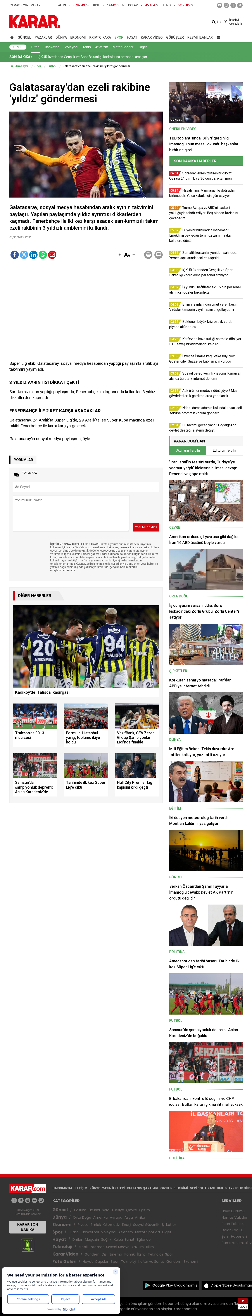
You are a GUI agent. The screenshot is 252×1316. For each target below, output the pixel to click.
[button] (119, 255)
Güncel (24, 37)
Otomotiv (111, 1224)
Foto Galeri (64, 1261)
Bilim (150, 1246)
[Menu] (217, 37)
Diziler (77, 1239)
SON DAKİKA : (20, 57)
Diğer (143, 47)
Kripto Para (100, 37)
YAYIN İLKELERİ (113, 1188)
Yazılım (138, 1246)
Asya (128, 1217)
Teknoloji (62, 1247)
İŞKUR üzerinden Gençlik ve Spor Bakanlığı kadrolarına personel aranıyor (92, 57)
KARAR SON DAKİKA (27, 1227)
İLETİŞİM (80, 1188)
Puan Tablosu (232, 1223)
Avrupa (116, 1217)
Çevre (131, 1210)
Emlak (96, 1224)
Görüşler (175, 37)
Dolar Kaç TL (232, 1230)
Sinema (115, 1254)
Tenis (87, 47)
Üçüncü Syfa (98, 1210)
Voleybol (71, 47)
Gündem (92, 1254)
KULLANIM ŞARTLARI (142, 1188)
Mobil (83, 1246)
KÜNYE (95, 1188)
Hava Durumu (233, 1211)
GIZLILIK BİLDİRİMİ (174, 1188)
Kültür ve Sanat (151, 1261)
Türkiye (118, 1210)
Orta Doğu (82, 1217)
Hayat (132, 37)
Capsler (102, 1261)
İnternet (97, 1246)
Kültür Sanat (124, 1239)
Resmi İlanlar (200, 37)
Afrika (140, 1217)
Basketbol (52, 47)
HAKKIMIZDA (62, 1188)
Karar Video (152, 37)
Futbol (35, 47)
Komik (129, 1254)
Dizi (104, 1254)
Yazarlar (43, 37)
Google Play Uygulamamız (174, 1285)
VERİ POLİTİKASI (202, 1188)
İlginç (141, 1254)
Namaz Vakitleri (234, 1217)
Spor (118, 37)
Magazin (92, 1239)
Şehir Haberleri (234, 1236)
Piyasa (83, 1224)
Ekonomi (78, 37)
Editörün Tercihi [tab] (224, 450)
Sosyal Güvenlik (146, 1224)
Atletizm (101, 47)
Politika (80, 1210)
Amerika (100, 1217)
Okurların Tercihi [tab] (188, 450)
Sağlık (106, 1239)
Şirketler (169, 1224)
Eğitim (144, 1210)
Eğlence (144, 1239)
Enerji (126, 1224)
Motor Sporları (123, 47)
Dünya (61, 37)
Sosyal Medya (117, 1246)
